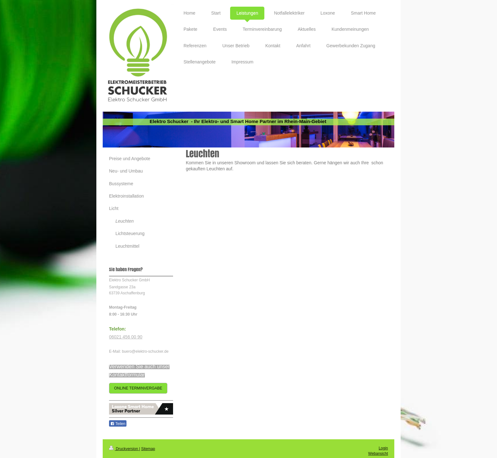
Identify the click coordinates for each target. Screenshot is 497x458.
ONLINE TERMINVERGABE (138, 388)
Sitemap (148, 449)
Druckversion (124, 449)
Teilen (117, 424)
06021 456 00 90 (125, 336)
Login (383, 448)
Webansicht (378, 453)
